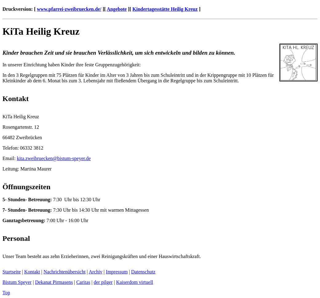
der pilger (103, 282)
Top (6, 292)
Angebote (117, 9)
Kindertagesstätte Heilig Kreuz (165, 9)
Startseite (11, 271)
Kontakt (32, 271)
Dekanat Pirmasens (54, 282)
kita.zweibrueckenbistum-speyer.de (54, 158)
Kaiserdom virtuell (134, 282)
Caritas (83, 282)
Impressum (117, 271)
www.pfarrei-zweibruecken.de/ (69, 9)
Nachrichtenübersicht (65, 271)
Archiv (95, 271)
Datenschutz (143, 271)
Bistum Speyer (17, 282)
